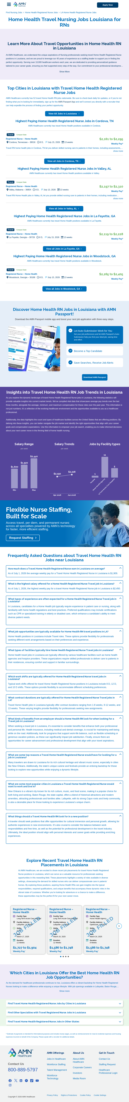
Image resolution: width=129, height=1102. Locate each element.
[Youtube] (37, 1080)
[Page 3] (65, 956)
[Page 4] (68, 956)
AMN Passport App (66, 102)
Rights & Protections (69, 1095)
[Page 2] (63, 956)
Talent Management (57, 1069)
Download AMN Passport (95, 377)
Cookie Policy (85, 1095)
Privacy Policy (52, 1095)
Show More (64, 72)
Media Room (79, 1078)
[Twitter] (15, 1080)
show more (118, 151)
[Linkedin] (21, 1080)
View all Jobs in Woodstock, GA (64, 289)
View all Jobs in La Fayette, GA (64, 249)
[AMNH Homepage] (19, 4)
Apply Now (106, 5)
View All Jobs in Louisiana (64, 113)
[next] (119, 925)
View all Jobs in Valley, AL (64, 208)
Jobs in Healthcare (56, 1058)
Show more (64, 991)
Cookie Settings (100, 1095)
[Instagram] (10, 1085)
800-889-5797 (23, 1069)
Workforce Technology (52, 1077)
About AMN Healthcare (78, 1060)
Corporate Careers (82, 1067)
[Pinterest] (26, 1080)
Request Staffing (21, 537)
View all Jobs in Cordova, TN (64, 161)
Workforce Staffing (56, 1064)
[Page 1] (60, 956)
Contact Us (104, 1058)
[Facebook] (10, 1080)
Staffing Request (107, 1064)
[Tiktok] (32, 1080)
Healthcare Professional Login (108, 1071)
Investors (77, 1072)
